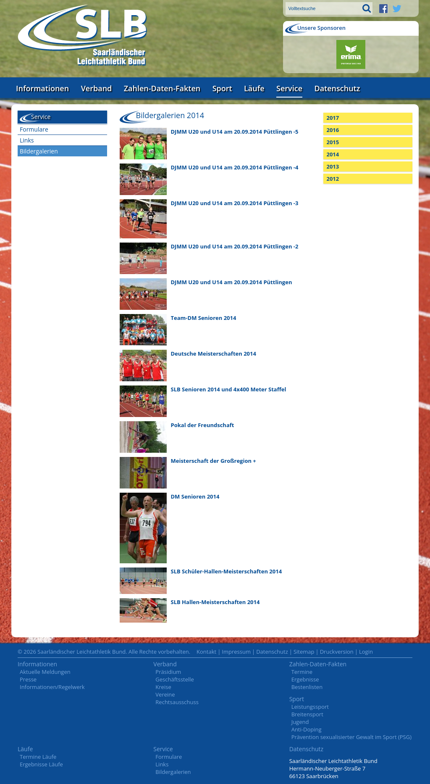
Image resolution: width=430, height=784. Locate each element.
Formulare (34, 129)
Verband (96, 88)
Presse (28, 679)
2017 (333, 117)
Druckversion (337, 651)
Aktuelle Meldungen (45, 672)
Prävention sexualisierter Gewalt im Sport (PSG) (351, 737)
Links (27, 140)
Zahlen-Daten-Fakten (162, 88)
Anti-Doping (306, 729)
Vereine (165, 694)
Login (366, 651)
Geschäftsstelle (174, 679)
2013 (333, 166)
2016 (333, 130)
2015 (333, 142)
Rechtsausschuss (177, 702)
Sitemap (304, 651)
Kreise (163, 687)
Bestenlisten (306, 687)
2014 (333, 154)
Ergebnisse (305, 679)
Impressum (236, 651)
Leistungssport (310, 706)
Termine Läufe (38, 756)
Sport (222, 88)
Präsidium (168, 672)
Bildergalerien (39, 151)
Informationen (42, 88)
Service (289, 88)
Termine (301, 672)
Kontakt (206, 651)
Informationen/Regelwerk (52, 687)
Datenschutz (337, 88)
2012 (333, 178)
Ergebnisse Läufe (41, 764)
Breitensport (307, 714)
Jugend (300, 722)
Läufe (254, 88)
